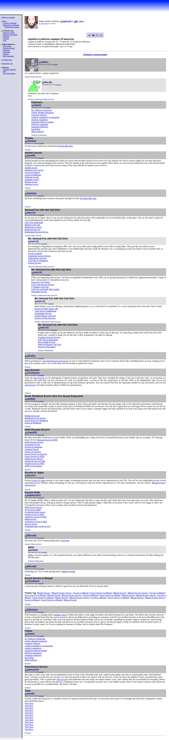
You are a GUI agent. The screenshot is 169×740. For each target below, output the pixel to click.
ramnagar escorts (32, 179)
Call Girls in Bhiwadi (34, 222)
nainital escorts (31, 168)
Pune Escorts (62, 679)
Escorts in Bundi (35, 253)
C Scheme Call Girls (40, 287)
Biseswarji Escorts (32, 229)
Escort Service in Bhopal (101, 593)
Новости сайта (9, 33)
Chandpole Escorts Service (39, 256)
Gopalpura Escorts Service (49, 337)
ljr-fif (4, 41)
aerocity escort (31, 524)
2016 (42, 23)
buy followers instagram (41, 110)
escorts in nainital (32, 172)
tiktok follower (37, 131)
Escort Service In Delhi (34, 456)
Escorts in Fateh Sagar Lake (46, 309)
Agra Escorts (38, 378)
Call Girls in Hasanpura (48, 340)
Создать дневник (9, 23)
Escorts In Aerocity (33, 452)
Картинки (6, 52)
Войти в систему (8, 17)
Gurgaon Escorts (32, 449)
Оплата (6, 39)
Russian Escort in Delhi (47, 440)
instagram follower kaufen (42, 122)
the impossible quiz (88, 198)
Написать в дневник (11, 25)
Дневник (6, 50)
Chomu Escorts (34, 263)
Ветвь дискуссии (36, 76)
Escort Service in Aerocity (36, 454)
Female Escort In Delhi (34, 463)
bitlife (30, 555)
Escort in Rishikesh (33, 423)
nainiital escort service (34, 170)
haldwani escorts (32, 177)
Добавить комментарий (95, 54)
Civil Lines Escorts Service (42, 284)
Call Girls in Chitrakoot (38, 261)
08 (45, 23)
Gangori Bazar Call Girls (45, 316)
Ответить (27, 76)
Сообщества (7, 60)
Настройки (7, 46)
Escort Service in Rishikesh (36, 420)
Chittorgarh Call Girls (37, 258)
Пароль (6, 54)
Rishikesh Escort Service (35, 418)
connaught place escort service (38, 526)
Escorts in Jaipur (38, 480)
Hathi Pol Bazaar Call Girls (49, 344)
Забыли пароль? (9, 70)
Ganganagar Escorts (43, 313)
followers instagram (39, 124)
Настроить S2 (7, 63)
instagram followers (39, 127)
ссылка (54, 64)
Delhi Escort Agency (33, 466)
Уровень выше (39, 99)
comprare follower (39, 115)
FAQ (4, 72)
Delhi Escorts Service (34, 459)
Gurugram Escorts (32, 444)
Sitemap (6, 37)
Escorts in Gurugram (33, 447)
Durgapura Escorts (39, 292)
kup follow (36, 129)
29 (48, 23)
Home (4, 21)
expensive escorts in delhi (35, 517)
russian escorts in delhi (34, 514)
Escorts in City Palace (40, 282)
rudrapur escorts (31, 184)
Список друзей (9, 48)
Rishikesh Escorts (32, 416)
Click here (65, 540)
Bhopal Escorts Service (62, 593)
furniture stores (59, 615)
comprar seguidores (39, 120)
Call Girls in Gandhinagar (46, 311)
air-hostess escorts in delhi (36, 521)
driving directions (65, 146)
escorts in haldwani (33, 175)
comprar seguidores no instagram (45, 117)
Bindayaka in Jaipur (33, 227)
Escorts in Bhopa (157, 593)
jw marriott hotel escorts (35, 512)
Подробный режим (11, 27)
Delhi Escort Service (33, 507)
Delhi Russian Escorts (34, 442)
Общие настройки (10, 35)
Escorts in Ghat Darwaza (45, 318)
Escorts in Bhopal (81, 593)
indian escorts (30, 519)
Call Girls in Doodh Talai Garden (45, 289)
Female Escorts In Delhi (35, 461)
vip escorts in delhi (33, 510)
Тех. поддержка (9, 73)
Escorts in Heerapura (47, 347)
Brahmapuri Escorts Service (36, 232)
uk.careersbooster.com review (55, 361)
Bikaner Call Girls (32, 225)
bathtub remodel (68, 571)
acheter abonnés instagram (42, 112)
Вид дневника (8, 56)
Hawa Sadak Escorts (46, 342)
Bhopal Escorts (158, 483)
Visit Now (29, 703)
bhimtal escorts (31, 182)
